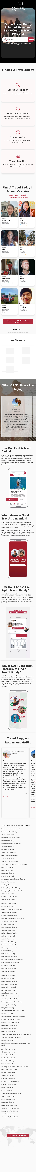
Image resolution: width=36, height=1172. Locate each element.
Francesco (6, 278)
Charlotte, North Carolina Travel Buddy (12, 918)
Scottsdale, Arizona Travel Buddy (11, 1037)
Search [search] (31, 39)
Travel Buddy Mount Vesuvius (19, 197)
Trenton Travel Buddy (7, 858)
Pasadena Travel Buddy (8, 1072)
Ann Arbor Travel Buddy (8, 1049)
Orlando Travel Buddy (7, 906)
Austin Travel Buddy (7, 870)
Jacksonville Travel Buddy (9, 933)
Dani (21, 249)
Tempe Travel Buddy (7, 1075)
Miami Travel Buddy (7, 1013)
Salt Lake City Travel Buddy (9, 993)
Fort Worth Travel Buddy (8, 1084)
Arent (22, 278)
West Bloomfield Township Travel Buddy (13, 1016)
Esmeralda (6, 220)
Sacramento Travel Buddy (9, 921)
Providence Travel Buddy (8, 945)
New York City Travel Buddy (9, 855)
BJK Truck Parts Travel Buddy (10, 1081)
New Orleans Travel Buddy (9, 1025)
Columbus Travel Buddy (8, 903)
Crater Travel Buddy (7, 1087)
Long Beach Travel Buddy (9, 1069)
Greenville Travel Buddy (8, 1028)
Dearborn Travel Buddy (8, 1058)
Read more (6, 796)
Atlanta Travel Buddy (7, 846)
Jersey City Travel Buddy (8, 852)
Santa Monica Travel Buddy (9, 1105)
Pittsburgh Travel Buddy (8, 942)
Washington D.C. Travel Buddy (10, 838)
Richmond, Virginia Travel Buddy (10, 1019)
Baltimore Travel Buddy (8, 936)
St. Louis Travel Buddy (8, 939)
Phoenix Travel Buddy (7, 876)
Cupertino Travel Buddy (8, 930)
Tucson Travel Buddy (7, 1055)
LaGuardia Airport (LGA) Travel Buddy (12, 959)
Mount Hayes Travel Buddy (9, 948)
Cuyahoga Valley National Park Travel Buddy (14, 1067)
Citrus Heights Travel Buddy (9, 999)
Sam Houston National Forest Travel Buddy (14, 864)
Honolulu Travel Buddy (8, 953)
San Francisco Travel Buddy (9, 861)
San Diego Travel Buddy (8, 885)
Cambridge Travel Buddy (8, 1005)
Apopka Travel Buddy (7, 1040)
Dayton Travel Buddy (7, 1102)
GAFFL (11, 195)
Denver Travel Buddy (7, 849)
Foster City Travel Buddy (8, 1099)
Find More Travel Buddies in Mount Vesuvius (18, 321)
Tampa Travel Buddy (7, 894)
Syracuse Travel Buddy (8, 1096)
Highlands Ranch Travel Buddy (10, 996)
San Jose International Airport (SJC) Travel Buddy (16, 1034)
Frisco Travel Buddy (7, 1090)
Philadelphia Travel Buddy (9, 915)
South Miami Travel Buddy (9, 927)
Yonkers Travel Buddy (7, 899)
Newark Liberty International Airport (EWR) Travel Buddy (16, 1044)
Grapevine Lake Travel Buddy (10, 1108)
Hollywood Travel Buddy (8, 968)
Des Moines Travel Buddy (9, 984)
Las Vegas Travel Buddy (8, 990)
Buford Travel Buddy (7, 978)
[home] (18, 8)
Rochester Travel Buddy (8, 1064)
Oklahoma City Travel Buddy (9, 1117)
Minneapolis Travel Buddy (9, 981)
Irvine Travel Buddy (7, 951)
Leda (4, 307)
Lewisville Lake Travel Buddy (10, 1022)
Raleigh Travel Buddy (7, 1008)
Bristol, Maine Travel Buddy (9, 1111)
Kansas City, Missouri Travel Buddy (11, 909)
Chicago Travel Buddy (7, 835)
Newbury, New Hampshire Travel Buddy (13, 879)
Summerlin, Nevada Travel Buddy (11, 1093)
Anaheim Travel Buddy (8, 971)
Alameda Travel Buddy (8, 975)
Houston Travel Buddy (8, 882)
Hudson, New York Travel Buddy (10, 829)
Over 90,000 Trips (26, 43)
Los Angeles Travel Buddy (9, 832)
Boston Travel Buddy (7, 873)
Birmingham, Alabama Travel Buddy (11, 891)
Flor (3, 249)
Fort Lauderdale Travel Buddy (10, 962)
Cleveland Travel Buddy (8, 1052)
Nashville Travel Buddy (8, 965)
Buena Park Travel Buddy (8, 987)
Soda (21, 220)
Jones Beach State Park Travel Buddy (12, 1010)
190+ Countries (14, 43)
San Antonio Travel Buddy (9, 912)
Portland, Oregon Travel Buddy (10, 888)
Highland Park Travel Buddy (9, 956)
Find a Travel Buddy (21, 195)
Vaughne (23, 307)
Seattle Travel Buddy (7, 840)
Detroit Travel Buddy (7, 1061)
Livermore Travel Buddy (8, 924)
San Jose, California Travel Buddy (11, 843)
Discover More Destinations (18, 1135)
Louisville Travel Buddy (8, 1078)
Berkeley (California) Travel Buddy (11, 1002)
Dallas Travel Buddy (7, 867)
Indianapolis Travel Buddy (9, 897)
